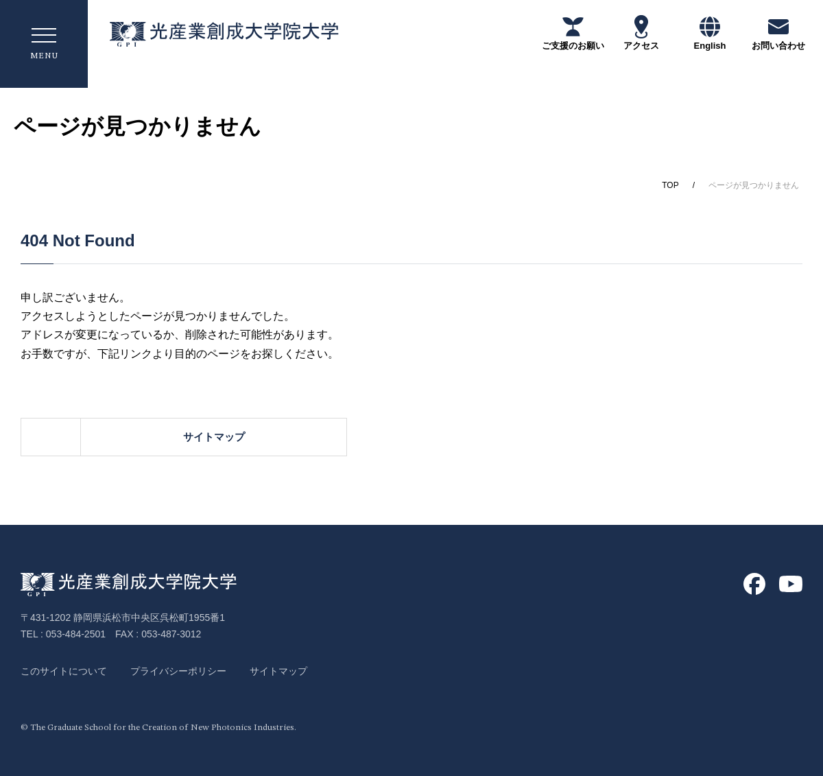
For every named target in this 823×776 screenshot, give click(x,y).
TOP (670, 185)
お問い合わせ (778, 32)
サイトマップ (480, 437)
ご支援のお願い (573, 32)
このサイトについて (64, 671)
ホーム (171, 437)
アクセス (641, 32)
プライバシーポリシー (178, 671)
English (710, 32)
